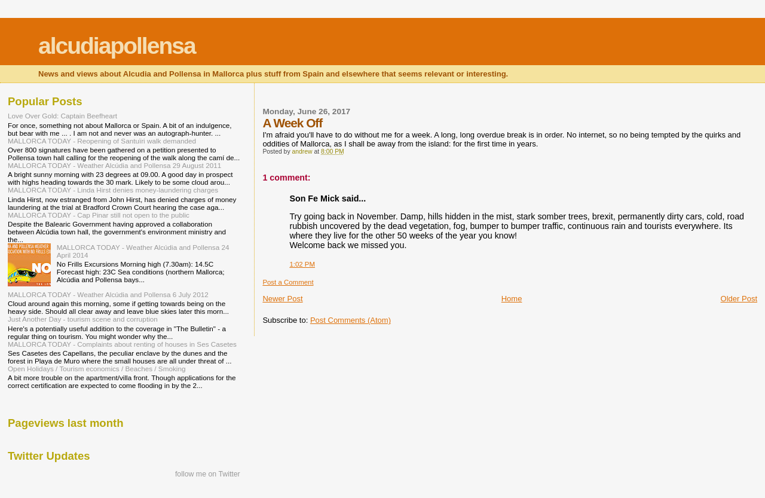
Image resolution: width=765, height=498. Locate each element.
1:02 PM (302, 264)
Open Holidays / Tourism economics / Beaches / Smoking (96, 368)
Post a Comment (287, 282)
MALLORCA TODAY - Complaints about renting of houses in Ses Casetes (122, 344)
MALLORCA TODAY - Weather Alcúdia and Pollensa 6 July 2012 (108, 294)
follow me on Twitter (207, 474)
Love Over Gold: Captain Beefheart (62, 116)
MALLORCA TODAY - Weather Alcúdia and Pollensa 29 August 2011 (114, 165)
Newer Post (282, 298)
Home (511, 298)
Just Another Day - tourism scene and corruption (83, 319)
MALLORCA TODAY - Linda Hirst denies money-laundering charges (113, 190)
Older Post (739, 298)
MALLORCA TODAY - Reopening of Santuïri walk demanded (102, 141)
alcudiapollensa (116, 46)
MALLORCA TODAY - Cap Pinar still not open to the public (98, 215)
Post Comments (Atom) (350, 320)
